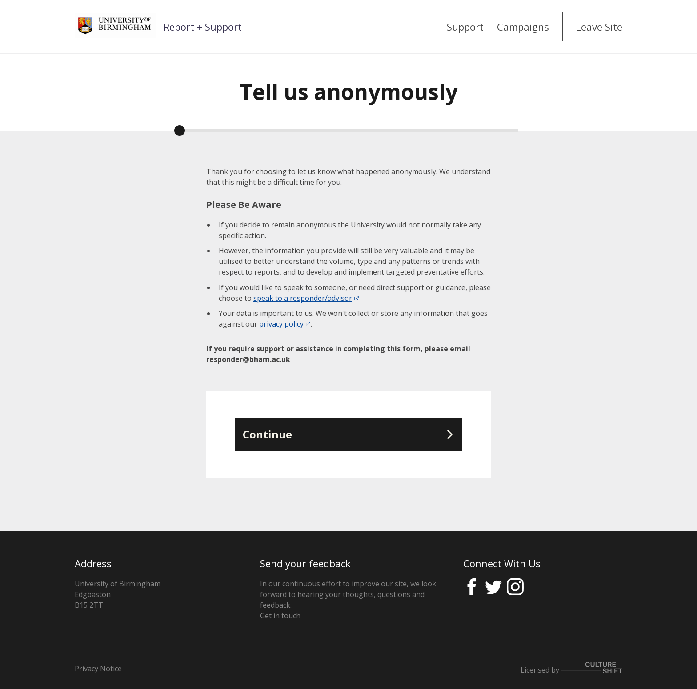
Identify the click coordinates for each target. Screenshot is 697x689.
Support (465, 26)
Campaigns (523, 26)
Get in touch (280, 616)
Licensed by (571, 668)
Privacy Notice (98, 668)
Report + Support (203, 26)
